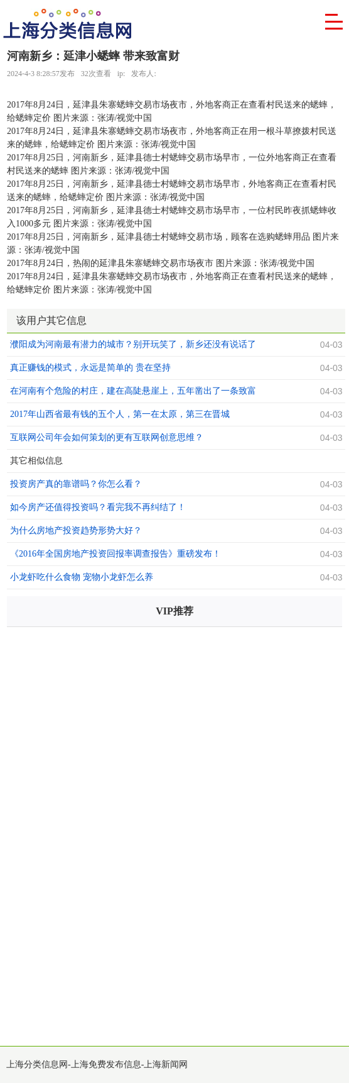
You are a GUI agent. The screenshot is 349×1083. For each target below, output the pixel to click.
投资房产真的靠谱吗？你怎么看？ (76, 484)
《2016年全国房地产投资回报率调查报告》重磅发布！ (115, 553)
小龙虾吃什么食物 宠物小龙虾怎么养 (81, 577)
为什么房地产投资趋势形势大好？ (76, 530)
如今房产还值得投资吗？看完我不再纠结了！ (98, 507)
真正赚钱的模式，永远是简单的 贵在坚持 (90, 367)
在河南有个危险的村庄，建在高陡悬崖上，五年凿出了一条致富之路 (133, 392)
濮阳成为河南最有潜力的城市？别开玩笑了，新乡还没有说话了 (133, 344)
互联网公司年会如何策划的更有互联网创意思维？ (106, 437)
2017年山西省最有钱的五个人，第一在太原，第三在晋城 (120, 414)
